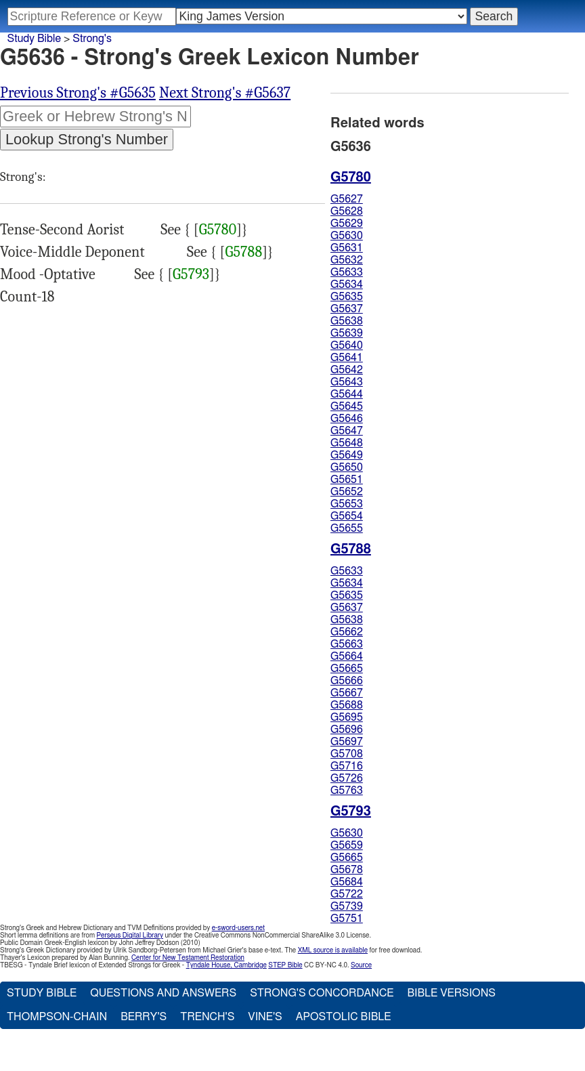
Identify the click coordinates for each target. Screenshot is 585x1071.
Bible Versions (451, 993)
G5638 (346, 321)
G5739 (346, 906)
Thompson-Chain (57, 1016)
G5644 (346, 394)
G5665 (346, 668)
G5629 (346, 223)
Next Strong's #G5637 (224, 93)
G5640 (346, 345)
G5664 (346, 656)
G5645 (346, 406)
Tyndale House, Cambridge (226, 965)
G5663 (346, 644)
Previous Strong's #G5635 (78, 93)
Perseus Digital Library (130, 935)
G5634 (346, 284)
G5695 (346, 717)
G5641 (346, 357)
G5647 (346, 430)
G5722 (346, 894)
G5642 (346, 369)
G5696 (346, 729)
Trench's (207, 1016)
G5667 (346, 693)
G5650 (346, 467)
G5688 (346, 705)
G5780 (218, 229)
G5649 (346, 455)
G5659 (346, 845)
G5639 (346, 333)
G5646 (346, 418)
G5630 (346, 235)
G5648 (346, 443)
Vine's (265, 1016)
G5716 (346, 766)
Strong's (92, 38)
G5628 (346, 211)
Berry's (144, 1016)
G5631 (346, 248)
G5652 (346, 491)
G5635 (346, 296)
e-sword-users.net (238, 928)
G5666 (346, 680)
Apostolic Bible (343, 1016)
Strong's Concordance (321, 993)
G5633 (346, 272)
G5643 (346, 382)
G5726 (346, 778)
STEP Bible (285, 965)
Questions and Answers (163, 993)
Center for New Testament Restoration (187, 957)
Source (361, 965)
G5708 (346, 754)
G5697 (346, 741)
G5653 (346, 504)
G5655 (346, 528)
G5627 (346, 199)
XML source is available (333, 950)
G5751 (346, 918)
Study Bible (34, 38)
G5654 (346, 516)
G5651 (346, 479)
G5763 (346, 790)
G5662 (346, 632)
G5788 (243, 252)
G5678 (346, 869)
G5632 (346, 260)
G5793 (191, 274)
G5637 (346, 308)
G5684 (346, 882)
